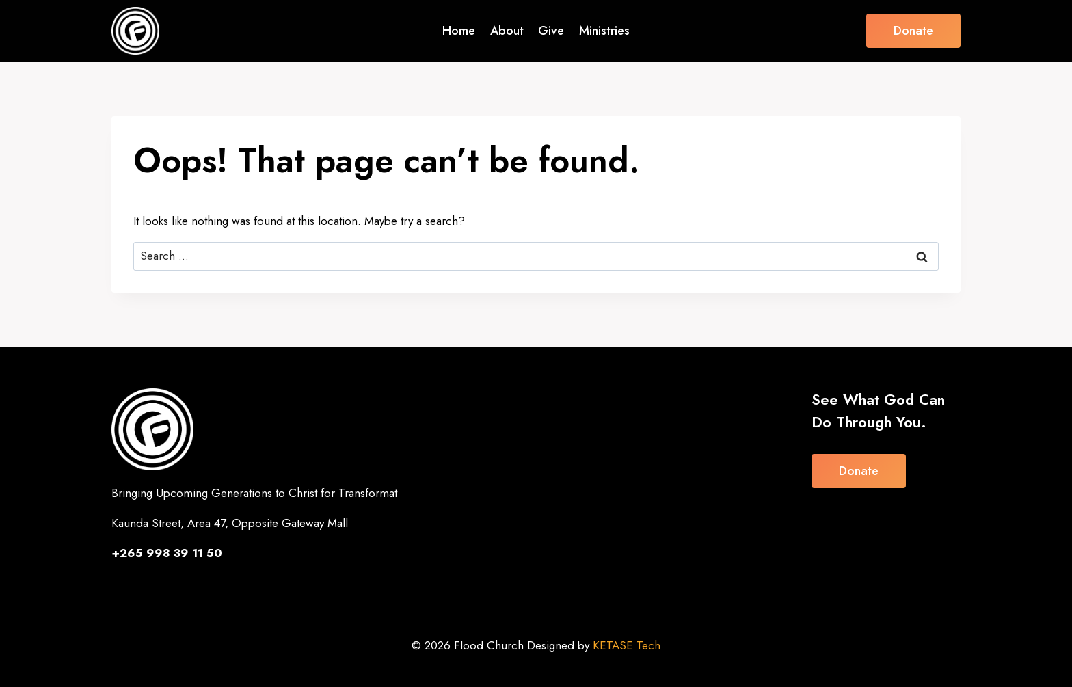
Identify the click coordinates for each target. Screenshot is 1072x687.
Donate (913, 31)
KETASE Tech (626, 645)
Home (458, 31)
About (507, 31)
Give (551, 31)
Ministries (604, 31)
